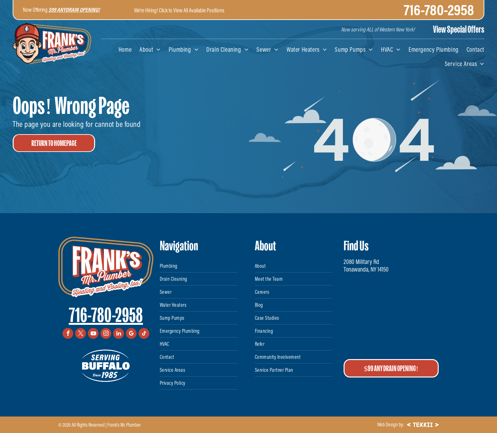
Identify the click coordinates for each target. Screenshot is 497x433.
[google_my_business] (131, 334)
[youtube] (93, 334)
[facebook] (67, 334)
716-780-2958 (106, 315)
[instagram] (105, 334)
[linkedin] (118, 334)
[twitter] (80, 334)
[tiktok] (144, 334)
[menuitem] (121, 49)
